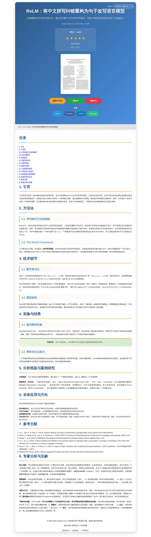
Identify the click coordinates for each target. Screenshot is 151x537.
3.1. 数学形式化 (24, 160)
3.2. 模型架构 (24, 163)
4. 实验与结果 (24, 166)
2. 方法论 (22, 149)
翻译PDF (93, 101)
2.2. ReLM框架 (24, 155)
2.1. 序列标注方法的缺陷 (28, 152)
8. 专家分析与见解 (25, 182)
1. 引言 (21, 146)
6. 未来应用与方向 (25, 177)
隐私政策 (65, 530)
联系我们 (85, 530)
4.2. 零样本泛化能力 (26, 171)
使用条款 (75, 530)
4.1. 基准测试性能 (25, 168)
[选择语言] (124, 6)
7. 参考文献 (23, 179)
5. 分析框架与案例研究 (27, 174)
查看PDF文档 (57, 101)
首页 (19, 127)
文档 (24, 127)
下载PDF (75, 101)
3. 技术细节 (23, 157)
